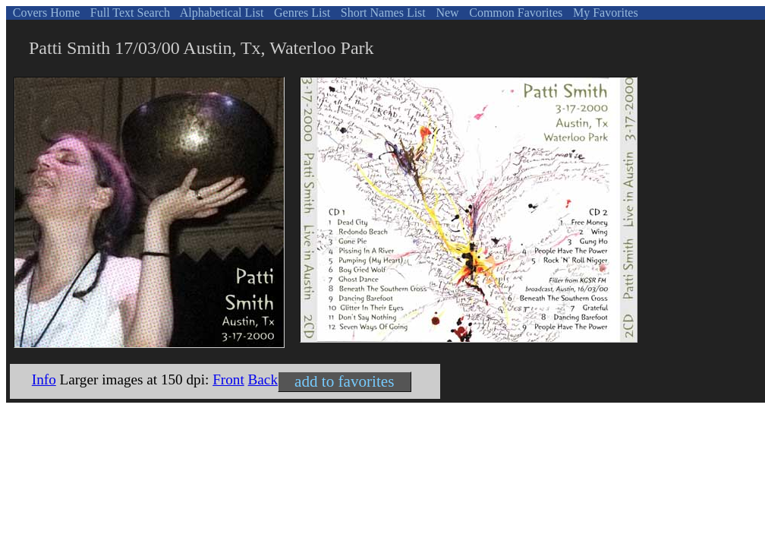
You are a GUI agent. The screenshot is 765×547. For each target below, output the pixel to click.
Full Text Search (128, 12)
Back (263, 379)
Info (44, 379)
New (445, 12)
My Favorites (604, 12)
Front (228, 379)
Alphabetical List (221, 12)
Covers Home (45, 12)
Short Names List (382, 12)
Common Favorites (514, 12)
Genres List (300, 12)
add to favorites (344, 381)
